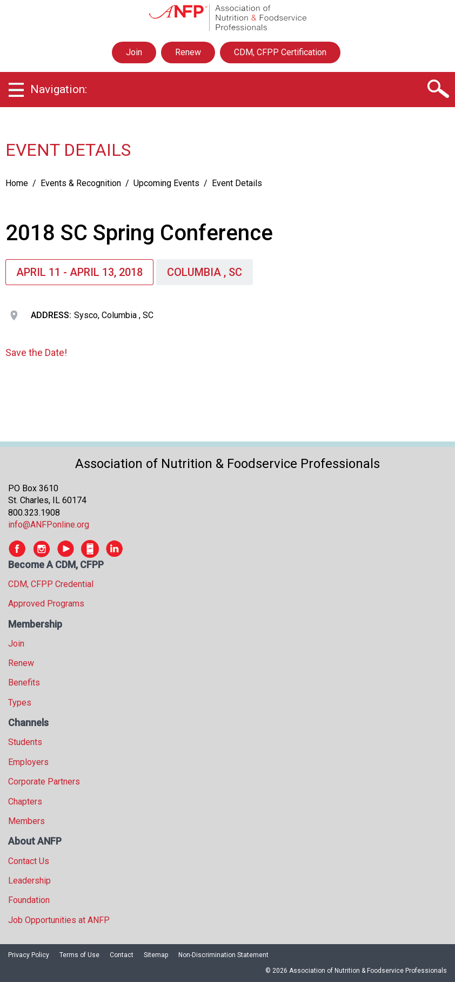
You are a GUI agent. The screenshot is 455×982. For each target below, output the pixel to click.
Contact (121, 955)
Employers (28, 762)
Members (26, 821)
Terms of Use (79, 955)
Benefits (24, 682)
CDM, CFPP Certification (280, 52)
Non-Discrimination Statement (223, 955)
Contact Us (28, 861)
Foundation (29, 900)
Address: (51, 315)
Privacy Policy (28, 955)
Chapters (25, 801)
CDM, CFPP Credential (50, 584)
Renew (188, 52)
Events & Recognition (81, 183)
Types (19, 702)
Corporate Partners (44, 781)
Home (16, 183)
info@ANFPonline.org (48, 524)
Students (25, 742)
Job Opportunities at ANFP (59, 920)
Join (134, 52)
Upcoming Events (166, 183)
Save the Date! (36, 352)
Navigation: (58, 89)
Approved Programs (46, 603)
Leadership (29, 880)
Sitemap (156, 955)
